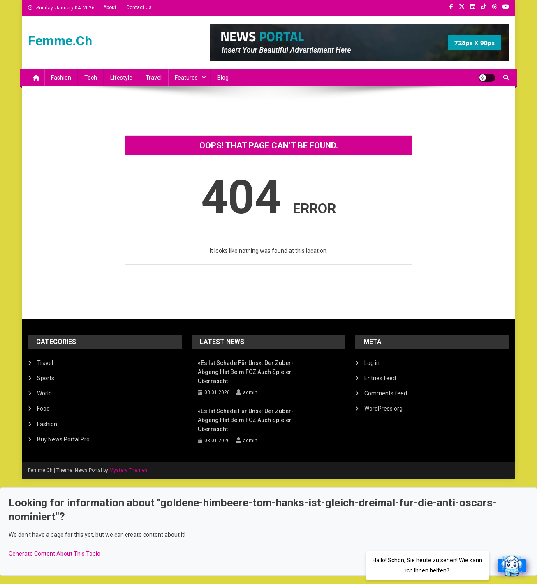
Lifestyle (121, 77)
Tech (90, 77)
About (109, 7)
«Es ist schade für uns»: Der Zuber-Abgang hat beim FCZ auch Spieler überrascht (246, 372)
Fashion (61, 77)
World (44, 393)
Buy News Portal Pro (63, 439)
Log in (372, 363)
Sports (45, 378)
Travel (154, 77)
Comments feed (385, 393)
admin (250, 392)
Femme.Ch (60, 40)
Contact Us (139, 7)
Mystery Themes (128, 470)
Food (43, 408)
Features (186, 77)
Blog (223, 77)
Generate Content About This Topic (54, 553)
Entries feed (380, 378)
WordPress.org (383, 408)
